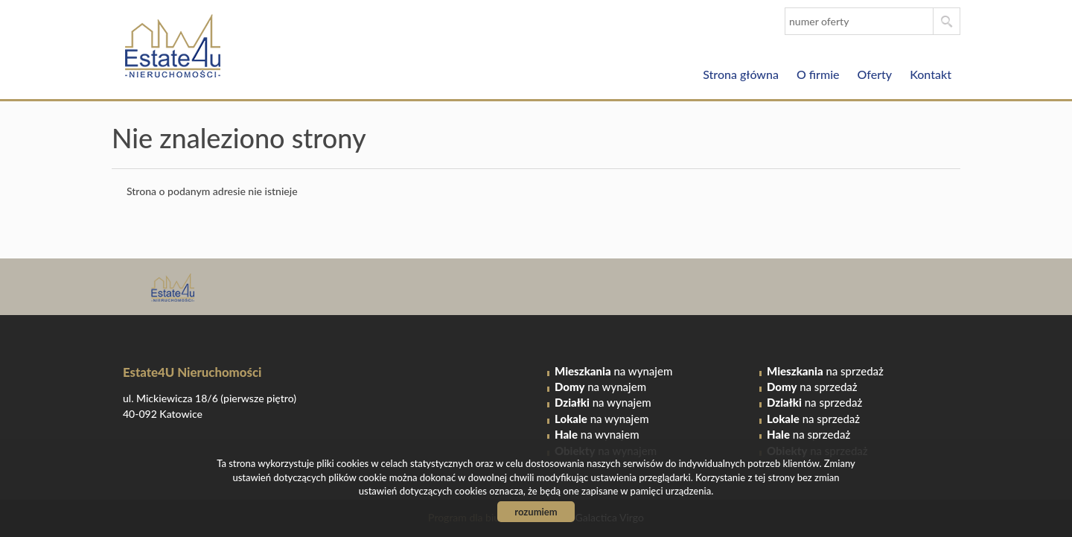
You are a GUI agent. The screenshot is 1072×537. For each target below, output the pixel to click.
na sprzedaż (825, 371)
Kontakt (930, 74)
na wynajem (613, 371)
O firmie (818, 74)
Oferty (875, 74)
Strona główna (741, 74)
